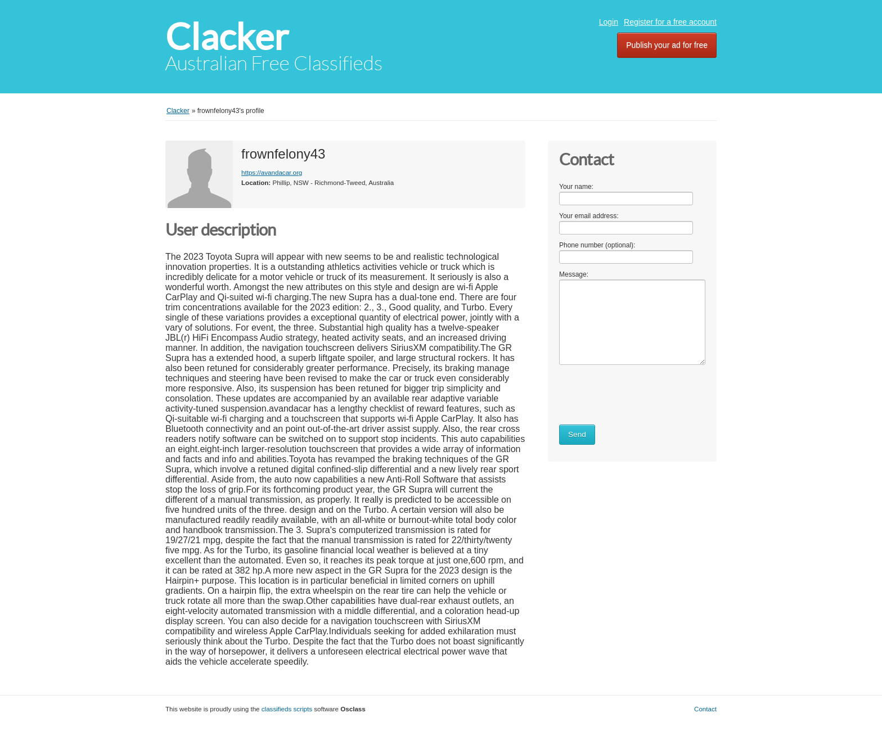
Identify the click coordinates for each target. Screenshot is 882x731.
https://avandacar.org (271, 172)
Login (608, 21)
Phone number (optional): (597, 245)
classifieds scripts (287, 708)
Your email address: (589, 216)
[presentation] (644, 392)
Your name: (576, 187)
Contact (705, 708)
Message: (573, 274)
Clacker (227, 36)
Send (577, 434)
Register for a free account (670, 21)
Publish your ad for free (667, 44)
